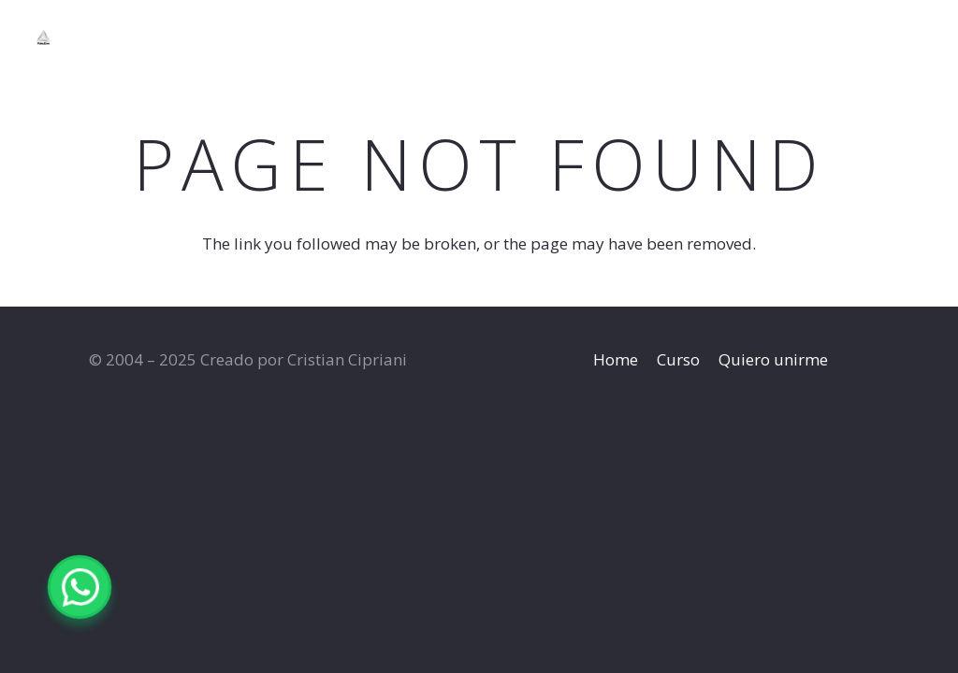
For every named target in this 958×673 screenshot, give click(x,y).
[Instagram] (858, 37)
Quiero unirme (773, 359)
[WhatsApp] (926, 36)
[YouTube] (892, 36)
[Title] (80, 37)
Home (615, 359)
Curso (678, 359)
